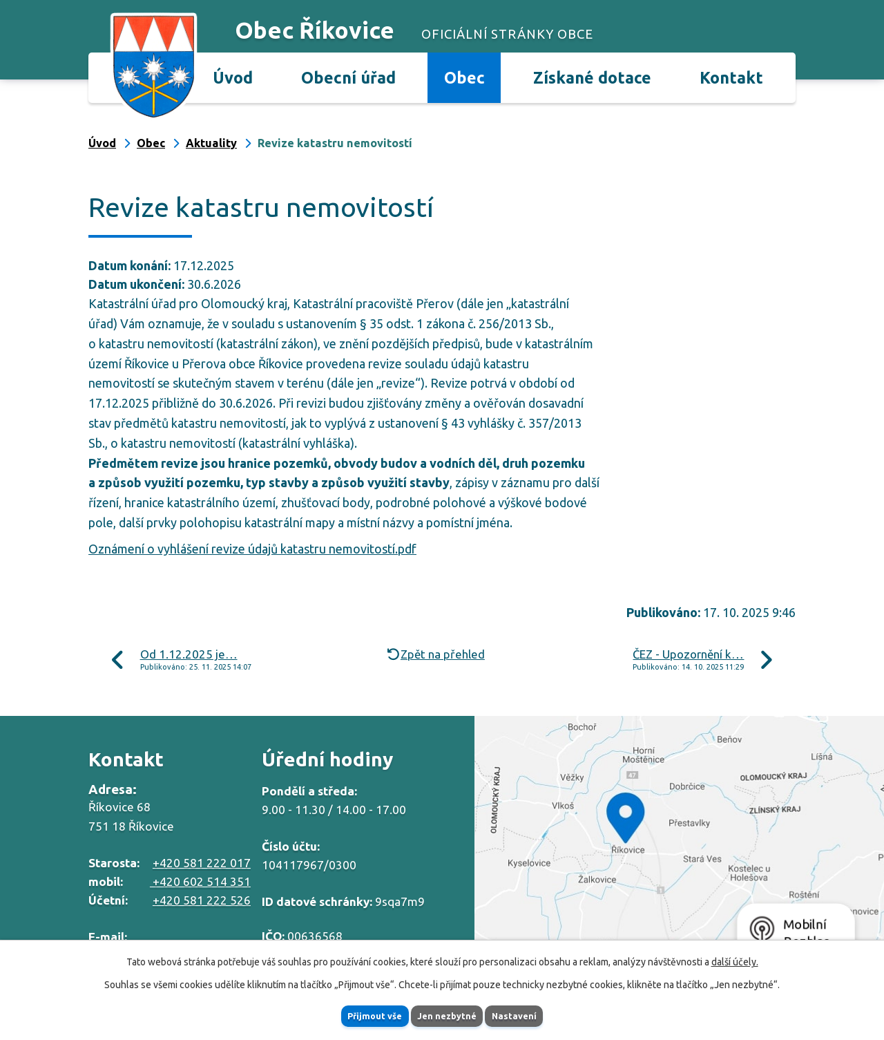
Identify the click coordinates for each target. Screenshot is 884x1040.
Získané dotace (592, 77)
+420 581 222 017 (202, 862)
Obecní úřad (348, 77)
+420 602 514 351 (200, 881)
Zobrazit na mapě (679, 839)
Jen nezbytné (448, 1014)
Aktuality (211, 143)
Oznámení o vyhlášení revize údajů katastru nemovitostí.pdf (252, 549)
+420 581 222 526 (202, 900)
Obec (464, 77)
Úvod (233, 77)
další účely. (734, 959)
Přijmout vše (356, 1014)
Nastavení (534, 1014)
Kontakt (731, 77)
